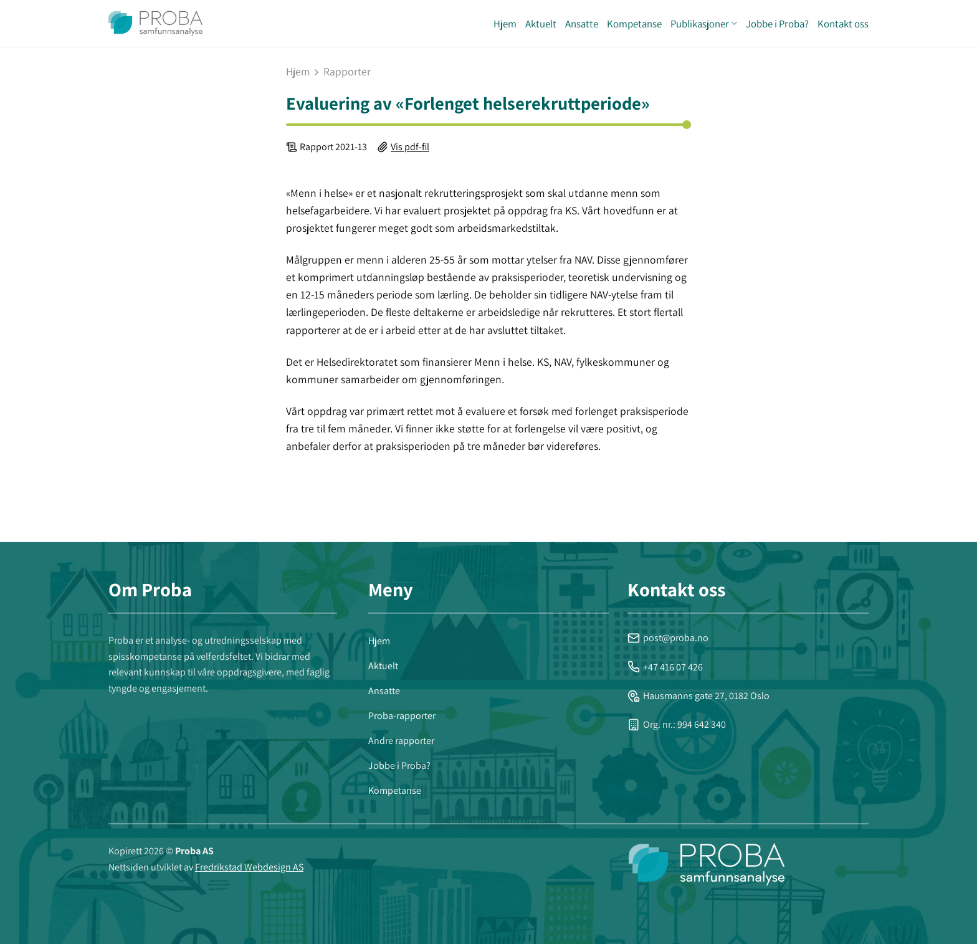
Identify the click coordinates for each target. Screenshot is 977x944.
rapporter (347, 71)
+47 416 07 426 (665, 667)
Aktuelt (540, 24)
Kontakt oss (843, 24)
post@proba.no (667, 637)
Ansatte (581, 24)
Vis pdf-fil (410, 146)
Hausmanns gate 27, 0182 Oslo (698, 695)
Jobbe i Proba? (777, 24)
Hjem (505, 24)
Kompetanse (634, 24)
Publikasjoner (703, 24)
